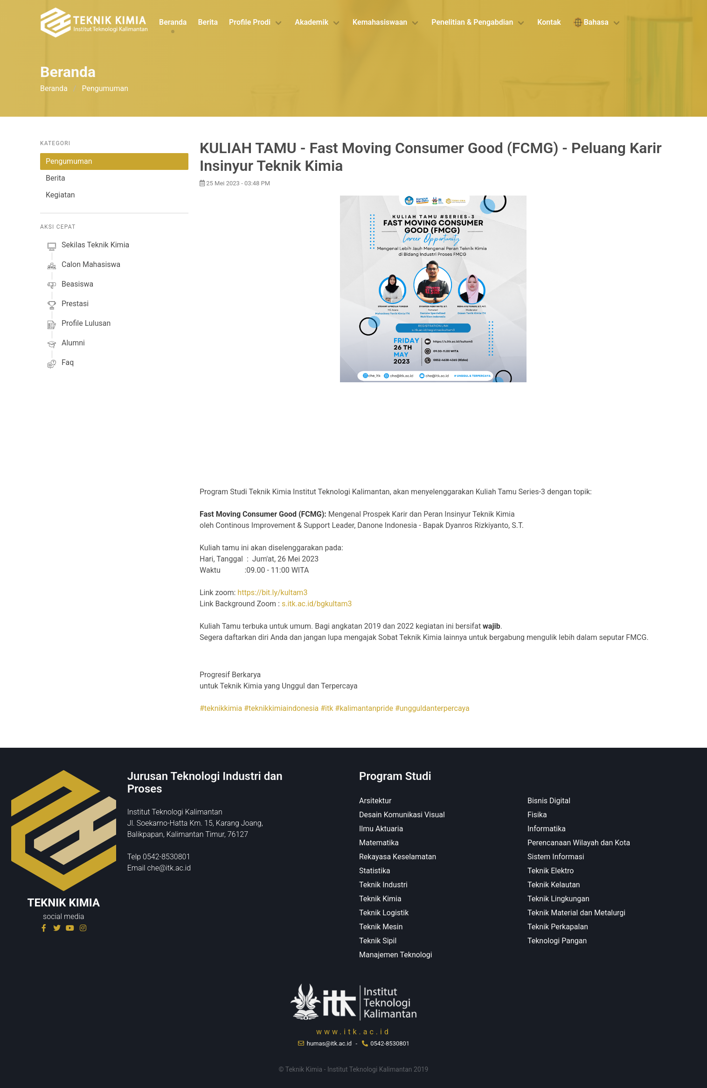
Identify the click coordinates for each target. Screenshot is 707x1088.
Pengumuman (69, 161)
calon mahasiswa (83, 266)
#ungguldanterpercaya (432, 708)
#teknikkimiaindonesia (281, 708)
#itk (326, 708)
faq (60, 364)
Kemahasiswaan (380, 22)
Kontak (549, 22)
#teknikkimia (221, 708)
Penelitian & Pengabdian (472, 22)
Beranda (173, 22)
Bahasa (590, 22)
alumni (65, 344)
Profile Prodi (249, 22)
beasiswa (69, 286)
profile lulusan (78, 325)
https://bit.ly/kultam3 (272, 592)
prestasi (67, 305)
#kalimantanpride (364, 708)
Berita (208, 22)
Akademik (311, 22)
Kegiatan (60, 194)
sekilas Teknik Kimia (87, 246)
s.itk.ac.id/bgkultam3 (317, 603)
